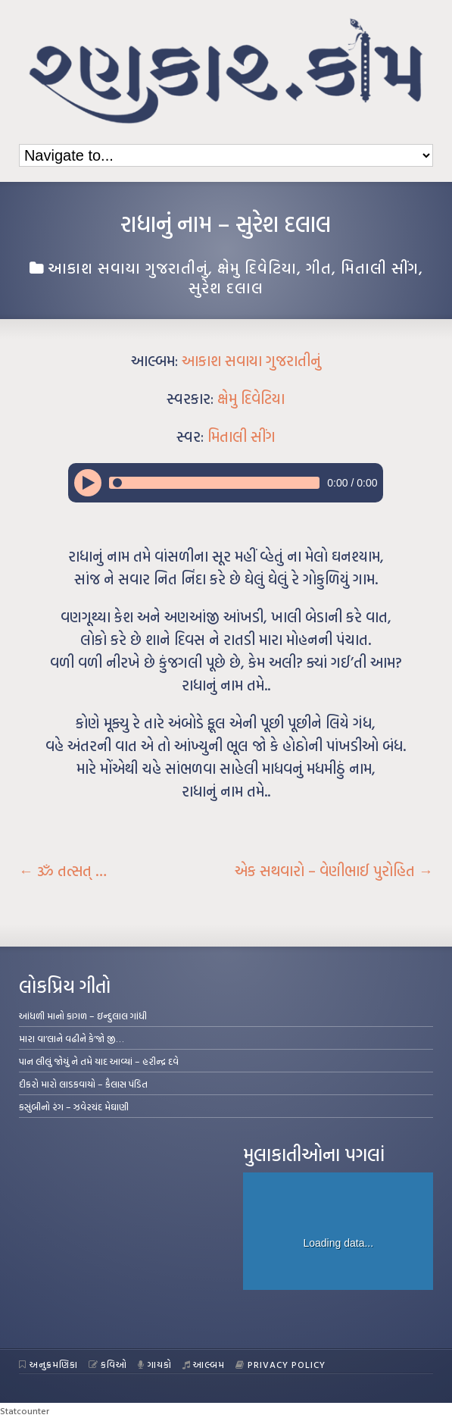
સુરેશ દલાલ (226, 287)
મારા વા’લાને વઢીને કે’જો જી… (71, 1038)
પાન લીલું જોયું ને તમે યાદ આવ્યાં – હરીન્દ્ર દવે (99, 1061)
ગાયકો (155, 1364)
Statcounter (24, 1410)
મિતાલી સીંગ (380, 267)
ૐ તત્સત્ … (63, 870)
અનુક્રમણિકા (48, 1364)
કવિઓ (108, 1364)
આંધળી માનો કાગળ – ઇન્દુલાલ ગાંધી (83, 1015)
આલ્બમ (204, 1364)
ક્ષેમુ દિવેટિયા (257, 267)
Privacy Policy (280, 1364)
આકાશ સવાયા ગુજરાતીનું (128, 267)
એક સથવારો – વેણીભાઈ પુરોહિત (334, 870)
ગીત (319, 267)
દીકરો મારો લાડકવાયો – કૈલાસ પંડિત (83, 1084)
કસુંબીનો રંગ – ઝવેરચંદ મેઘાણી (74, 1106)
